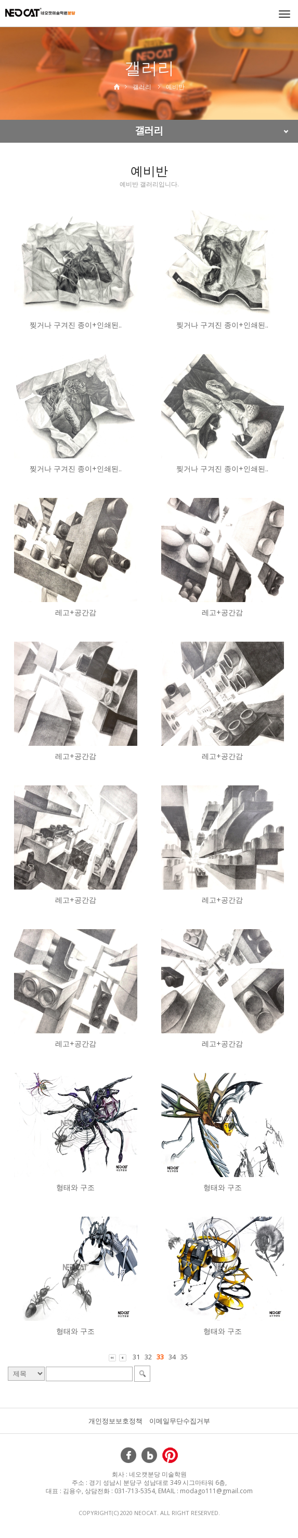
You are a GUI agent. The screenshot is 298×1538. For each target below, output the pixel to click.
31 (136, 1356)
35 (184, 1356)
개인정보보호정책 (115, 1421)
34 (172, 1356)
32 (148, 1356)
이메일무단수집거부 (179, 1421)
